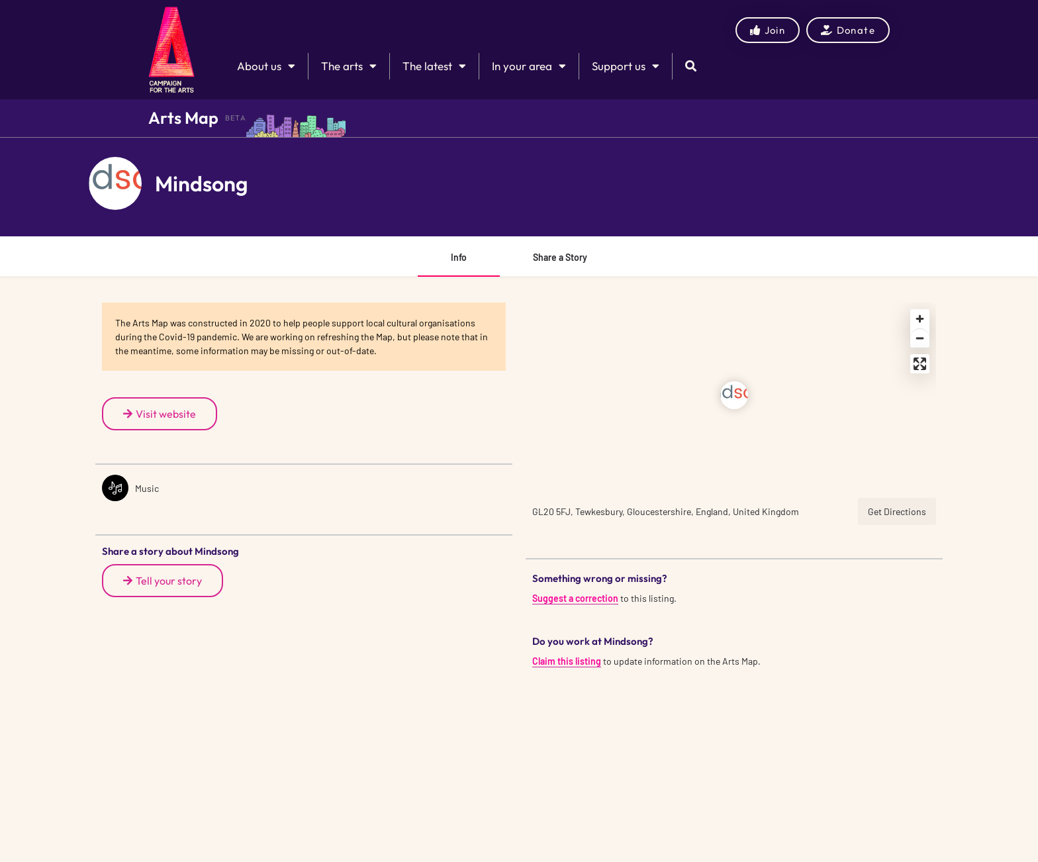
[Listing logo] (115, 183)
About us (266, 66)
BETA (235, 117)
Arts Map (183, 117)
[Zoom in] (919, 318)
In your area (529, 66)
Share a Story (560, 257)
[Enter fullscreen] (919, 363)
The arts (349, 66)
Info (459, 257)
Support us (625, 66)
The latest (434, 66)
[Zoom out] (919, 338)
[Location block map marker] (734, 395)
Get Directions (897, 511)
